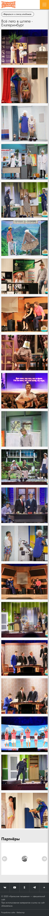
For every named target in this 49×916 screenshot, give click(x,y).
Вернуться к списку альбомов (17, 14)
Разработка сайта (8, 912)
